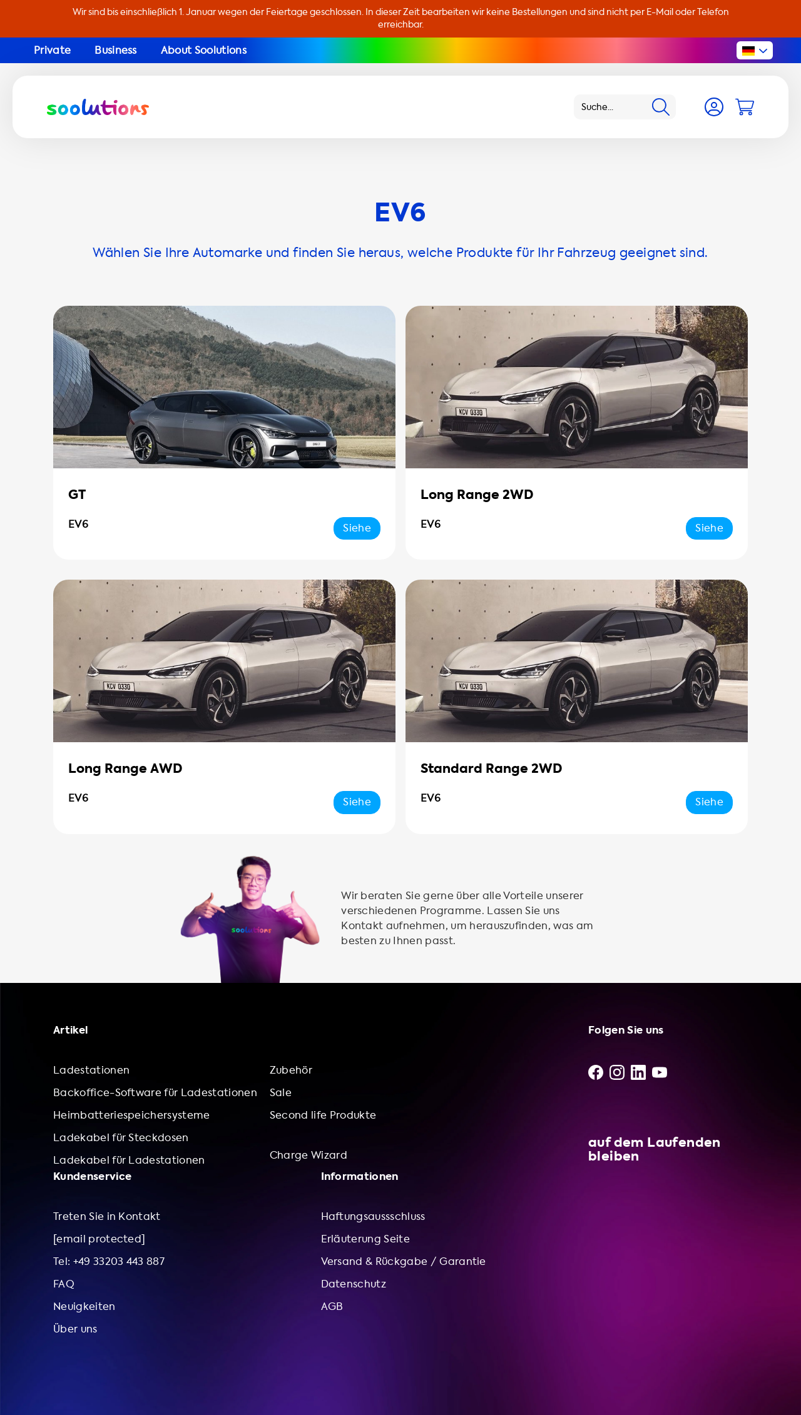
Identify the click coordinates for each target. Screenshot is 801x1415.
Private (52, 50)
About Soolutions (204, 50)
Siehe (357, 528)
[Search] (661, 107)
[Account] (714, 107)
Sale (281, 1092)
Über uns (75, 1329)
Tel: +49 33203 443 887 (109, 1261)
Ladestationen (91, 1070)
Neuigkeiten (84, 1306)
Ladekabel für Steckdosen (121, 1137)
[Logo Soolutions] (98, 107)
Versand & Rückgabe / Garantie (403, 1261)
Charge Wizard (308, 1155)
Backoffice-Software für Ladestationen (155, 1092)
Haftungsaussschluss (373, 1216)
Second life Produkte (323, 1115)
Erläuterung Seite (365, 1239)
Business (115, 50)
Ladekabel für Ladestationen (129, 1160)
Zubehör (291, 1070)
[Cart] (744, 107)
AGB (332, 1306)
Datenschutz (354, 1284)
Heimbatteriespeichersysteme (131, 1115)
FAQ (63, 1284)
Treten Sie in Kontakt (107, 1216)
